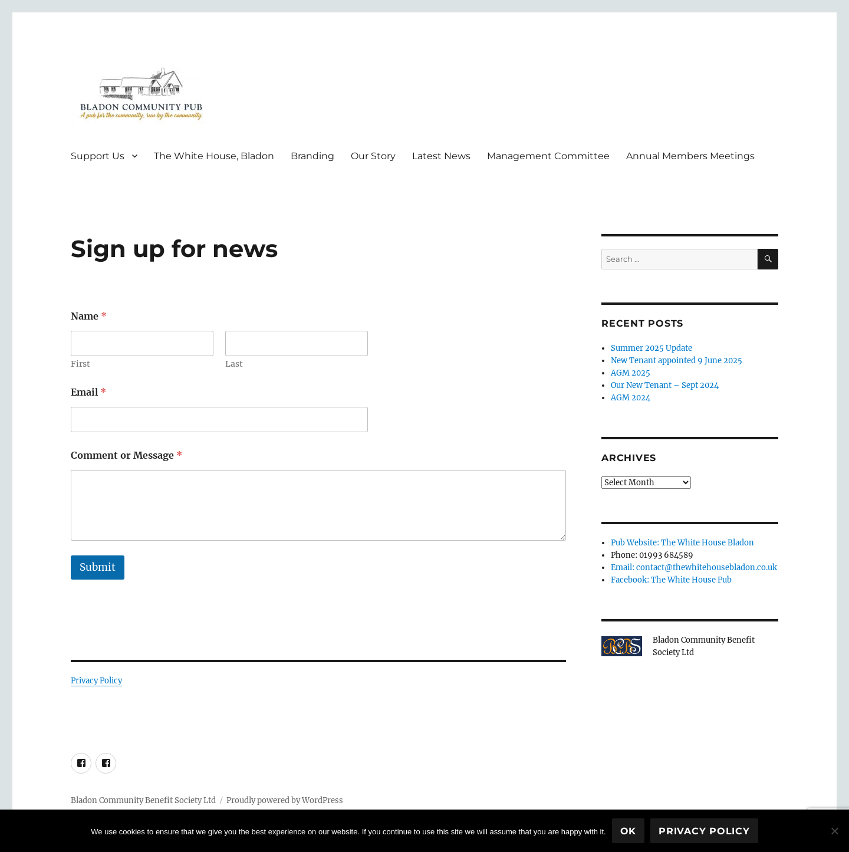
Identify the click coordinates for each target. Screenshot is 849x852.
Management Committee (548, 156)
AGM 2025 (630, 373)
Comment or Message (126, 455)
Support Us (97, 156)
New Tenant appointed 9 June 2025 (676, 361)
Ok (628, 831)
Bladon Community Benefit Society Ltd (143, 800)
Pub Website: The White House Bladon (682, 543)
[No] (834, 831)
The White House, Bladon (214, 156)
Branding (312, 156)
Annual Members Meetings (690, 156)
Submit (98, 567)
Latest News (441, 156)
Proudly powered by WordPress (284, 800)
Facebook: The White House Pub (671, 580)
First (80, 364)
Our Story (373, 156)
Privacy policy (704, 831)
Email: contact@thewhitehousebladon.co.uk (694, 567)
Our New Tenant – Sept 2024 (665, 385)
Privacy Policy (96, 681)
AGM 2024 (630, 398)
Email (88, 392)
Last (234, 364)
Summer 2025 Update (651, 348)
